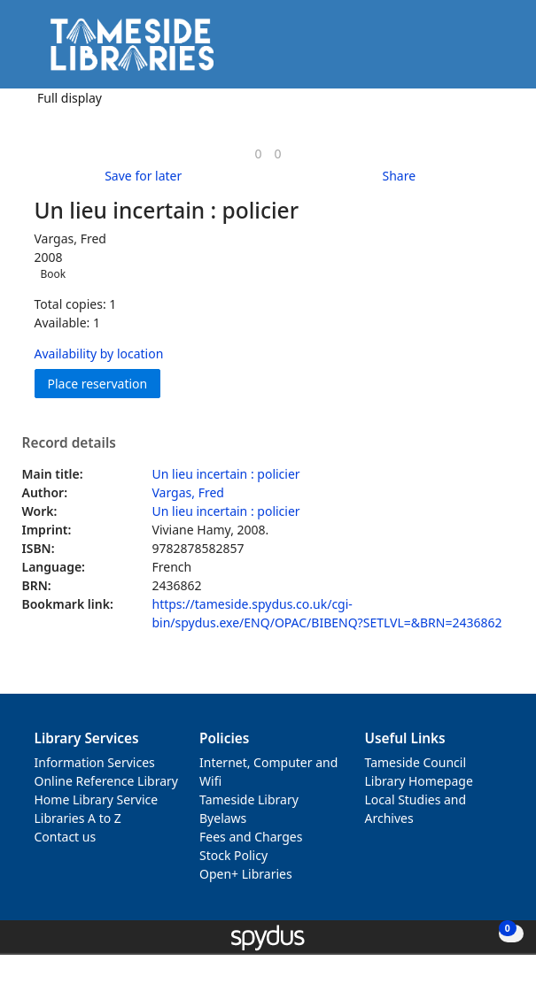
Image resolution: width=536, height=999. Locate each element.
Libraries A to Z (78, 818)
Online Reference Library (106, 780)
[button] (474, 51)
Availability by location (99, 353)
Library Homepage (419, 780)
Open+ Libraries (245, 873)
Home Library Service (97, 799)
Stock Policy (233, 855)
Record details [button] (69, 443)
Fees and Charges (250, 836)
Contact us (66, 836)
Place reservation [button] (104, 382)
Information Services (95, 762)
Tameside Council (416, 762)
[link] (257, 153)
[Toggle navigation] (495, 51)
